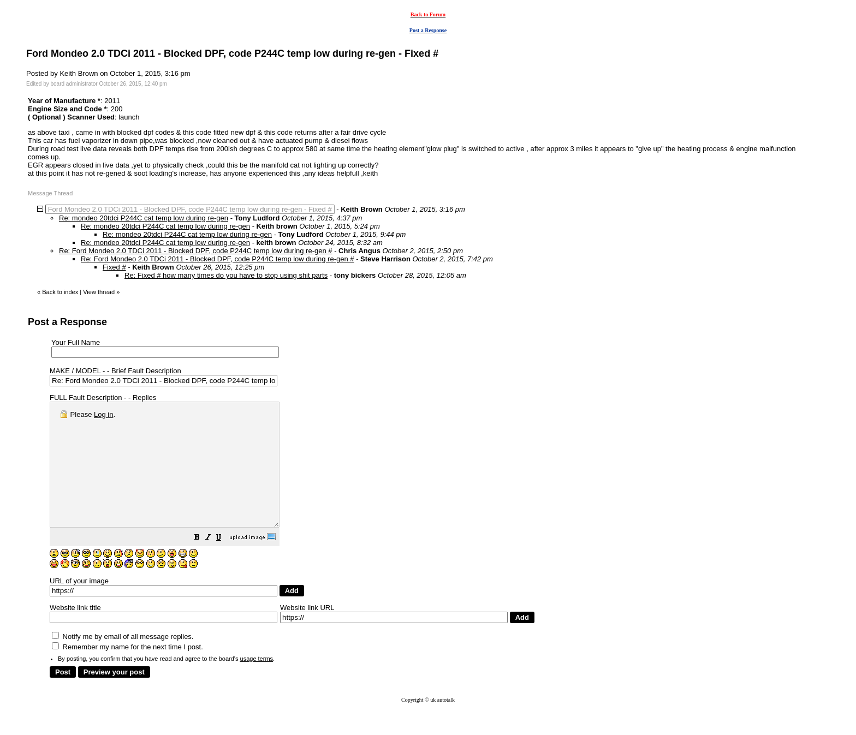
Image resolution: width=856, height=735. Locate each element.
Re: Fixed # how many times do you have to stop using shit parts (226, 275)
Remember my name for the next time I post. (127, 671)
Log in (103, 414)
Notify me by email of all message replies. (122, 661)
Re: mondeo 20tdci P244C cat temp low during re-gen (143, 218)
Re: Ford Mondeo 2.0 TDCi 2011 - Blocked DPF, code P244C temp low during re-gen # (195, 251)
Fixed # (114, 267)
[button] (224, 563)
